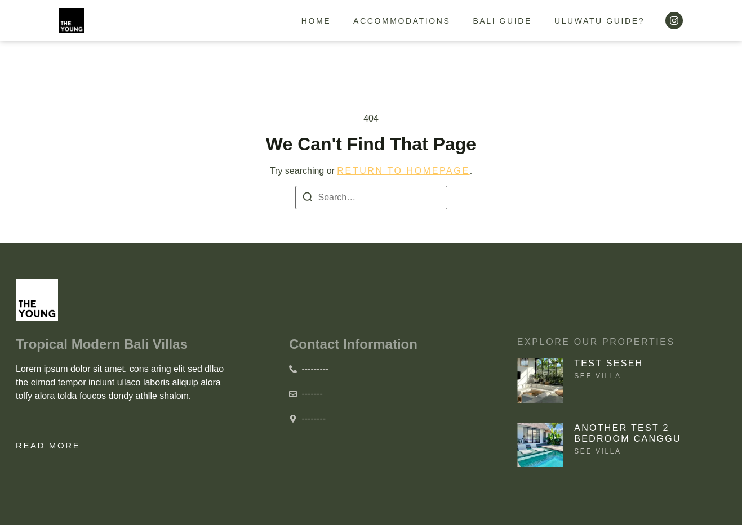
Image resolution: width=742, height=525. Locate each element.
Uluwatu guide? (599, 20)
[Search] (307, 199)
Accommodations (401, 20)
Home (316, 20)
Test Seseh (608, 363)
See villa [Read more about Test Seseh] (597, 376)
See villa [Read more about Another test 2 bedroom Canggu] (597, 451)
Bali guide (502, 20)
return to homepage (403, 171)
